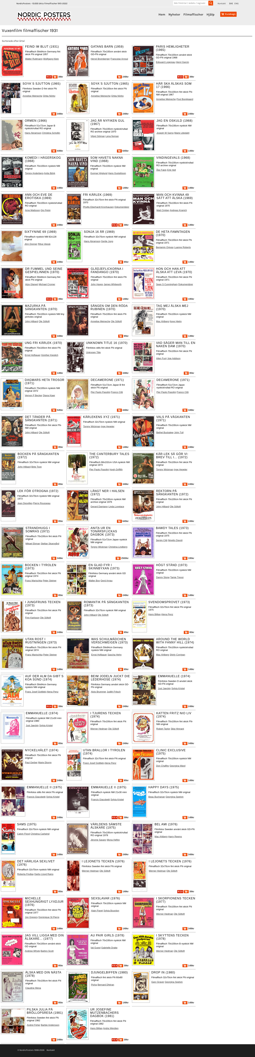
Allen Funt (161, 358)
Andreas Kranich (178, 210)
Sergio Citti (161, 540)
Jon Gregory (31, 917)
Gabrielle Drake (109, 947)
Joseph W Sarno (165, 133)
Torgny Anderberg (34, 173)
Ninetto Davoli (175, 540)
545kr (57, 410)
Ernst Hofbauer (32, 355)
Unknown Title (93, 352)
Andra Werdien (111, 1028)
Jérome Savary (98, 839)
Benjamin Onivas (165, 247)
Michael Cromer (47, 284)
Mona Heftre (113, 839)
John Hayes (97, 284)
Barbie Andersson (50, 1025)
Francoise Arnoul (119, 58)
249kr (123, 76)
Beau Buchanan (156, 796)
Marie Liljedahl (181, 133)
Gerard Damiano (99, 506)
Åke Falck (161, 170)
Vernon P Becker (33, 395)
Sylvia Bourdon (111, 910)
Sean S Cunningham (167, 284)
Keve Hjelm (176, 321)
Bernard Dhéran (105, 984)
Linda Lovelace (116, 506)
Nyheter (174, 14)
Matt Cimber (162, 210)
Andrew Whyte (32, 951)
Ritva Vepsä (44, 244)
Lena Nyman (112, 136)
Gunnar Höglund (98, 173)
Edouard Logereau (165, 62)
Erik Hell (171, 170)
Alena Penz (167, 614)
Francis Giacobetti (36, 796)
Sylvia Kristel (178, 688)
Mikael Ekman (33, 543)
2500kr (122, 558)
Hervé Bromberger (100, 58)
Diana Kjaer (49, 395)
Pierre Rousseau (41, 503)
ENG (236, 3)
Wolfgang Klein (51, 58)
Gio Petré (45, 210)
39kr (58, 76)
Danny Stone (163, 577)
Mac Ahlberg (162, 321)
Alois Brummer (98, 691)
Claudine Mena (33, 988)
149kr (188, 150)
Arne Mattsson (32, 210)
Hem (161, 14)
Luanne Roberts (182, 247)
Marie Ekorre (45, 762)
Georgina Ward (177, 765)
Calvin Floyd (23, 833)
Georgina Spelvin (174, 796)
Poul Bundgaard (184, 99)
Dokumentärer (121, 207)
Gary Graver (157, 982)
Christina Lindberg (117, 546)
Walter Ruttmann (34, 58)
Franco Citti (117, 392)
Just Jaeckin (164, 688)
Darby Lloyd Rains (44, 874)
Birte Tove (36, 466)
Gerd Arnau (106, 580)
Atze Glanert (31, 284)
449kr (57, 150)
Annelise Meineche (32, 95)
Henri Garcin (182, 62)
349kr (57, 113)
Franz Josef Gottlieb (35, 691)
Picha (94, 984)
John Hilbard (31, 321)
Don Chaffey (162, 765)
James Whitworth (112, 284)
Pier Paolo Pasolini (100, 392)
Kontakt (222, 3)
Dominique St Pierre (48, 917)
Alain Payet (97, 910)
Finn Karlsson (32, 617)
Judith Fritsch (114, 691)
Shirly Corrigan (177, 654)
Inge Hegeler (107, 426)
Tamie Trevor (177, 577)
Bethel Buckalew (165, 432)
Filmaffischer (193, 14)
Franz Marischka (33, 580)
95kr (123, 262)
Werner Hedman (98, 728)
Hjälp (210, 14)
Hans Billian (154, 614)
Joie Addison (174, 358)
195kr (188, 299)
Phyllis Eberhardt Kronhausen (98, 207)
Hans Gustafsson (117, 173)
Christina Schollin (51, 133)
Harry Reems (175, 836)
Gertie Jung (107, 241)
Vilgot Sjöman (98, 136)
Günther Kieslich (49, 355)
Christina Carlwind (40, 833)
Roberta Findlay (25, 874)
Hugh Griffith (116, 469)
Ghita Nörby (49, 95)
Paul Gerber (31, 762)
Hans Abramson (33, 133)
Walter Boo (94, 580)
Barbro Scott (47, 951)
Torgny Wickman (91, 426)
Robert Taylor (163, 728)
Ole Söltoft (44, 321)
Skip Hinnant (177, 728)
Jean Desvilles (25, 503)
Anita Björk (49, 173)
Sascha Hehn (114, 654)
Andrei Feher (33, 1025)
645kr (123, 150)
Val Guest (96, 947)
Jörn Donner (30, 244)
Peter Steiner (49, 580)
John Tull (178, 432)
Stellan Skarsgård (50, 543)
